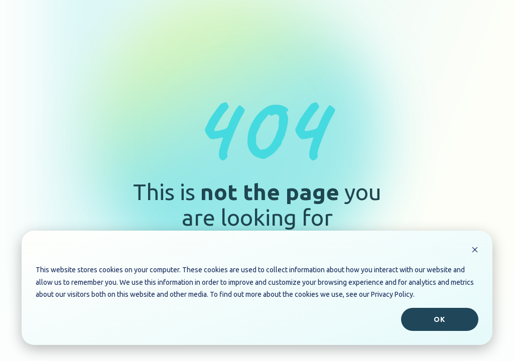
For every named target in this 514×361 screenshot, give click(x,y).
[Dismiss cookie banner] (474, 251)
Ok (439, 319)
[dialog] (257, 288)
